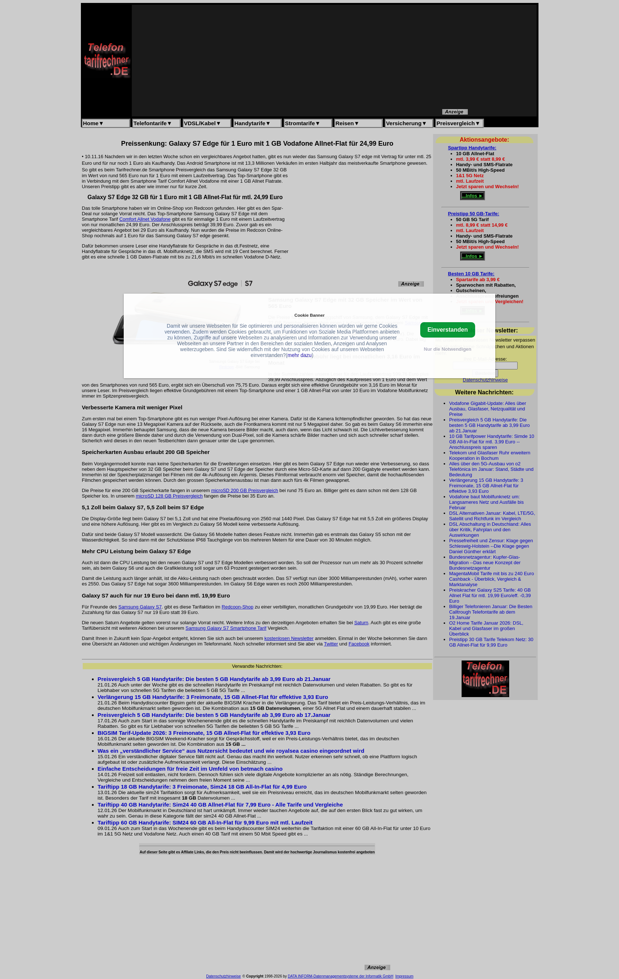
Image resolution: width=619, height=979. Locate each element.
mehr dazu (299, 355)
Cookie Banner (309, 315)
